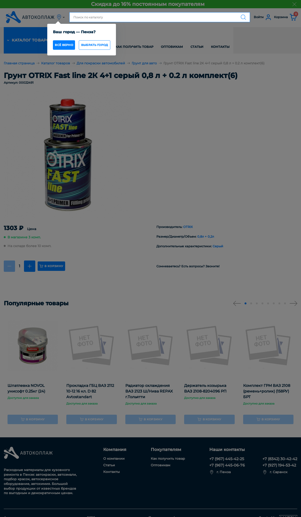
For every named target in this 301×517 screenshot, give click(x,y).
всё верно (64, 46)
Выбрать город (105, 46)
